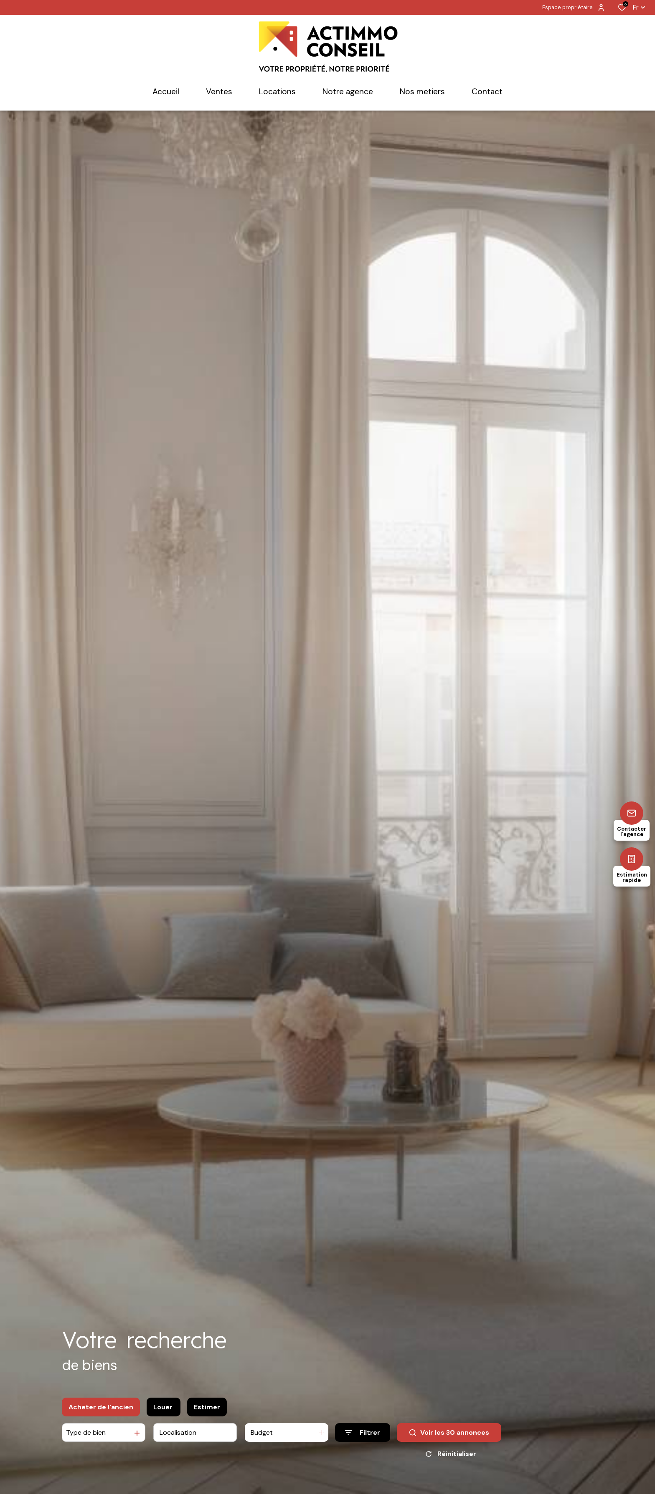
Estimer (207, 1407)
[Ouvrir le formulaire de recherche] (362, 1432)
